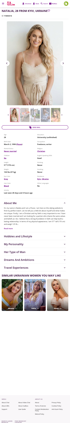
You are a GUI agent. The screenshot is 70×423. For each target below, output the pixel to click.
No (5, 158)
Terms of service (40, 406)
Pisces (19, 144)
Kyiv (39, 179)
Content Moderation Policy (42, 410)
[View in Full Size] (35, 63)
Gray (6, 179)
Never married (10, 151)
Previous (7, 63)
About (37, 402)
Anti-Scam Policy (57, 409)
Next (63, 63)
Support (4, 409)
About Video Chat (24, 402)
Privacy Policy (56, 402)
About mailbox (23, 406)
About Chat (5, 402)
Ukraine (45, 179)
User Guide (22, 409)
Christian (41, 151)
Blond (6, 186)
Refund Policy (39, 414)
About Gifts (5, 406)
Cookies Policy (56, 406)
